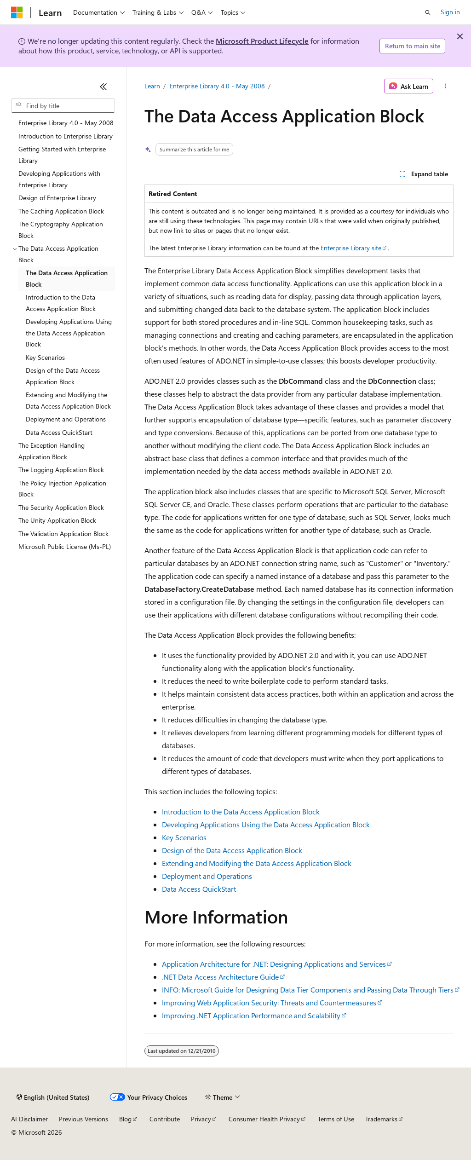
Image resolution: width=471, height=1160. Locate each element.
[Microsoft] (17, 12)
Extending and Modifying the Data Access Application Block (256, 863)
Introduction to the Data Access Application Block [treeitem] (61, 303)
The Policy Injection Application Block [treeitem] (62, 489)
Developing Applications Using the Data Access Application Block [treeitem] (69, 332)
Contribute (164, 1118)
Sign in (450, 11)
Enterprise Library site (351, 247)
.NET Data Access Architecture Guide (220, 976)
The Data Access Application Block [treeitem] (67, 278)
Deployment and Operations (207, 876)
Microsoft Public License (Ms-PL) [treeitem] (64, 546)
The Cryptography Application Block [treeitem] (60, 229)
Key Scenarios (184, 837)
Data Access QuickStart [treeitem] (59, 432)
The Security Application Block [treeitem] (61, 507)
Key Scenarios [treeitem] (45, 357)
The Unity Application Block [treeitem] (57, 520)
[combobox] (63, 105)
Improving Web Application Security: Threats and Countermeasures (269, 1002)
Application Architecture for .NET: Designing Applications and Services (274, 964)
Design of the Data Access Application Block (232, 850)
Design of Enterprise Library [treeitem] (57, 197)
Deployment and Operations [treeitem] (66, 419)
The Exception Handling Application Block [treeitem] (51, 451)
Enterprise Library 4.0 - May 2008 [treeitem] (66, 122)
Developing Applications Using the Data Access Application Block (266, 824)
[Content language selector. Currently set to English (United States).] (53, 1097)
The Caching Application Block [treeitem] (61, 211)
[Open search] (428, 12)
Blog (125, 1118)
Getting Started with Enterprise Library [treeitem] (62, 154)
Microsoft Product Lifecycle (262, 41)
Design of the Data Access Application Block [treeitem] (63, 376)
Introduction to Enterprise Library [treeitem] (65, 136)
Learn (152, 85)
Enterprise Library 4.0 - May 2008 (217, 85)
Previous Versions (83, 1118)
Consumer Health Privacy (264, 1118)
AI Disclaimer (29, 1118)
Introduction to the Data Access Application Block (241, 811)
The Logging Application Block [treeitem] (61, 469)
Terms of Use (336, 1118)
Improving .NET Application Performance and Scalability (251, 1015)
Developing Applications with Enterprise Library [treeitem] (59, 179)
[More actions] (445, 86)
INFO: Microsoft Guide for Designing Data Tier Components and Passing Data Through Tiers (308, 989)
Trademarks (381, 1118)
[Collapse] (103, 86)
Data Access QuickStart (199, 889)
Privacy (201, 1118)
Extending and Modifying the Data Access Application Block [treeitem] (68, 400)
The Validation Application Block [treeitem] (63, 533)
